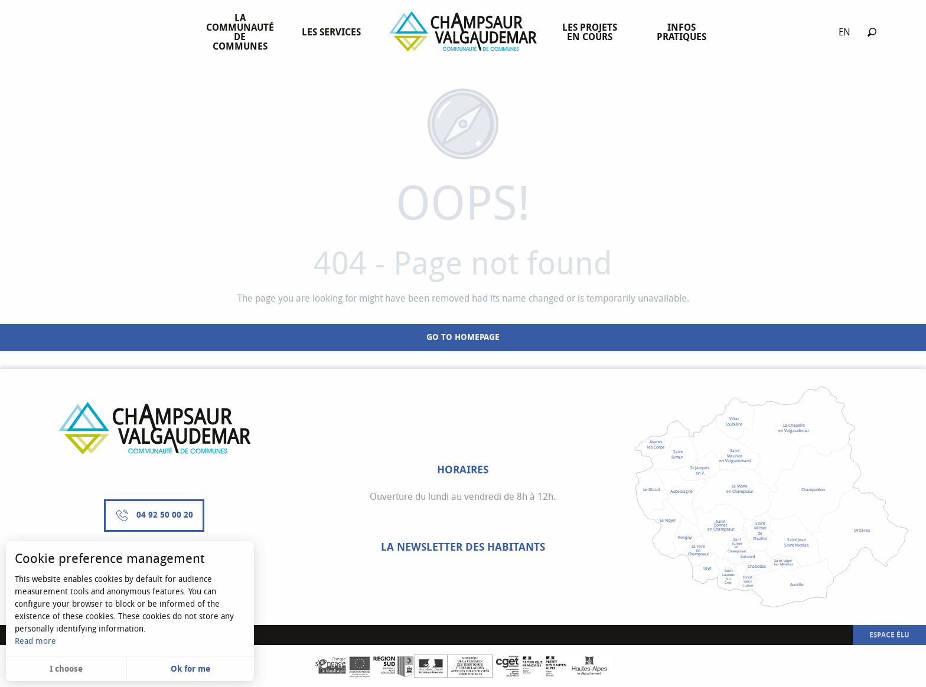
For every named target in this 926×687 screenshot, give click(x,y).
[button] (872, 32)
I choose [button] (66, 669)
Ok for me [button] (190, 669)
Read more (35, 641)
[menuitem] (242, 32)
